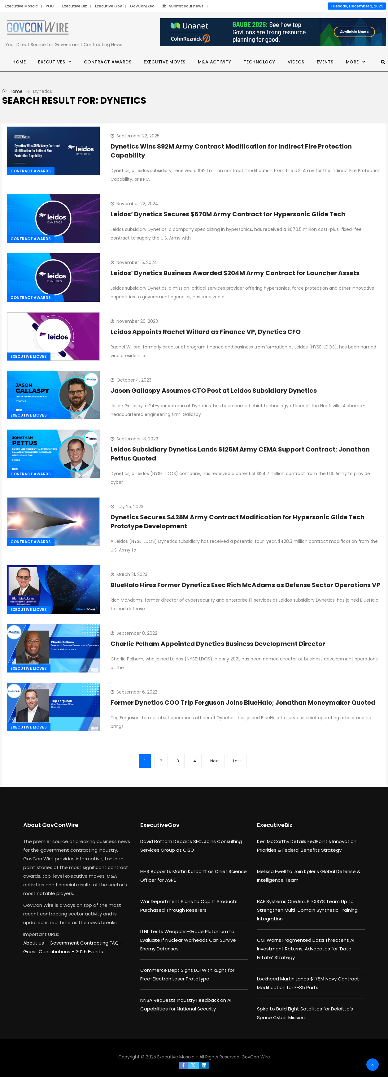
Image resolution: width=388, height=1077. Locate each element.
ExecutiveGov (160, 825)
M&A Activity (214, 62)
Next (214, 761)
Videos (296, 62)
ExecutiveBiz (274, 825)
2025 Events (89, 951)
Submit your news (182, 6)
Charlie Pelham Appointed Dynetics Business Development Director (218, 643)
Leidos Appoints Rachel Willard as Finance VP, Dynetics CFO (206, 331)
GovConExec (142, 6)
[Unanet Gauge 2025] (273, 32)
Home (19, 62)
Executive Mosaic (21, 6)
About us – (36, 943)
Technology (259, 62)
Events (325, 62)
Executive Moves (164, 62)
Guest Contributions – (49, 951)
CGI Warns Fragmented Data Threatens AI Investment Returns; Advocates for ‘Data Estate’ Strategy (305, 949)
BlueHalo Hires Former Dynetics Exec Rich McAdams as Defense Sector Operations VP (245, 585)
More (352, 62)
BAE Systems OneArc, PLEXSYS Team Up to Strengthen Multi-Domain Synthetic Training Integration (307, 910)
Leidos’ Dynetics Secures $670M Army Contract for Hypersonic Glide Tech (228, 214)
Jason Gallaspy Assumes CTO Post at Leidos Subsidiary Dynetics (214, 390)
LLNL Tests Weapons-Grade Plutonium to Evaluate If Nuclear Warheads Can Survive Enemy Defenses (188, 940)
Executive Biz (74, 6)
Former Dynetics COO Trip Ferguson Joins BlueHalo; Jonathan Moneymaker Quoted (243, 702)
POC (50, 6)
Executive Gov (108, 6)
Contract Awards (108, 62)
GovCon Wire (256, 1057)
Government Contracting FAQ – (86, 943)
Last (237, 761)
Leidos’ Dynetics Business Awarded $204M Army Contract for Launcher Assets (235, 273)
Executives (51, 62)
